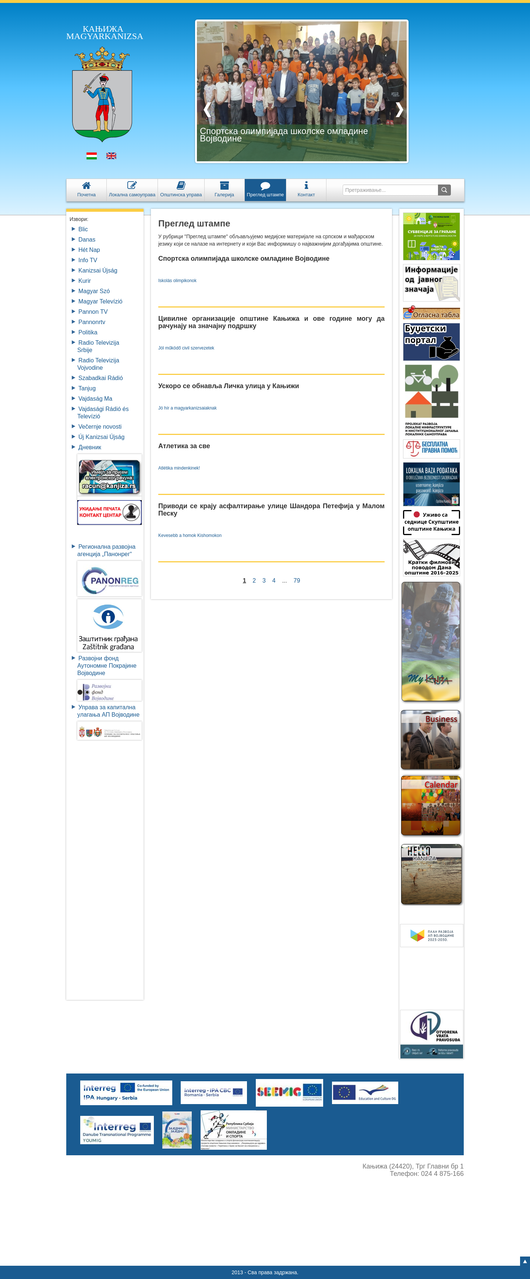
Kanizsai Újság (97, 270)
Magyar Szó (94, 291)
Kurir (84, 281)
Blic (83, 229)
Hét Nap (89, 250)
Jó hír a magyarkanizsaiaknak (187, 408)
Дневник (89, 447)
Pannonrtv (91, 322)
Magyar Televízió (100, 301)
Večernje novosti (99, 427)
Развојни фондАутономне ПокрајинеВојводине (107, 665)
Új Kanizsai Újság (101, 437)
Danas (86, 239)
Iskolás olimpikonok (177, 280)
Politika (88, 332)
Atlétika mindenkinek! (179, 468)
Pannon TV (93, 312)
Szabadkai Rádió (100, 378)
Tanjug (87, 388)
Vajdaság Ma (95, 399)
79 (297, 580)
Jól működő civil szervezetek (186, 348)
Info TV (87, 260)
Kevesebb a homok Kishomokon (190, 535)
